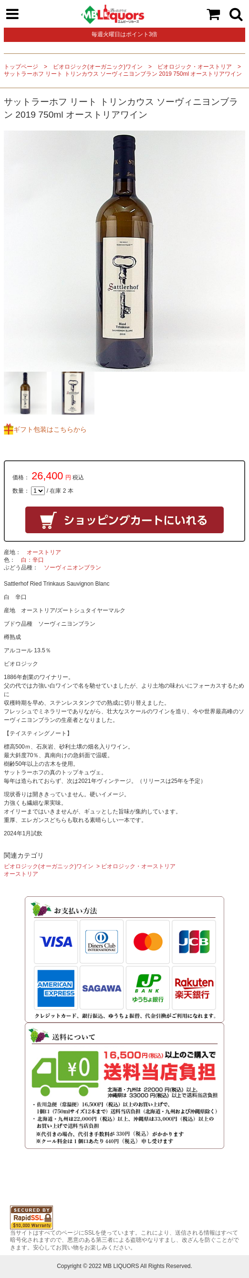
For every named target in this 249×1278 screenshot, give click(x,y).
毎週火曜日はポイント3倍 (125, 34)
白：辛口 (32, 560)
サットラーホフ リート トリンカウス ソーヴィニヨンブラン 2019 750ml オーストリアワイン (123, 74)
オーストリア (44, 552)
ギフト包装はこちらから (50, 429)
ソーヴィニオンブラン (72, 567)
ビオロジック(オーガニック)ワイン (98, 66)
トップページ (21, 66)
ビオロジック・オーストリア (194, 66)
